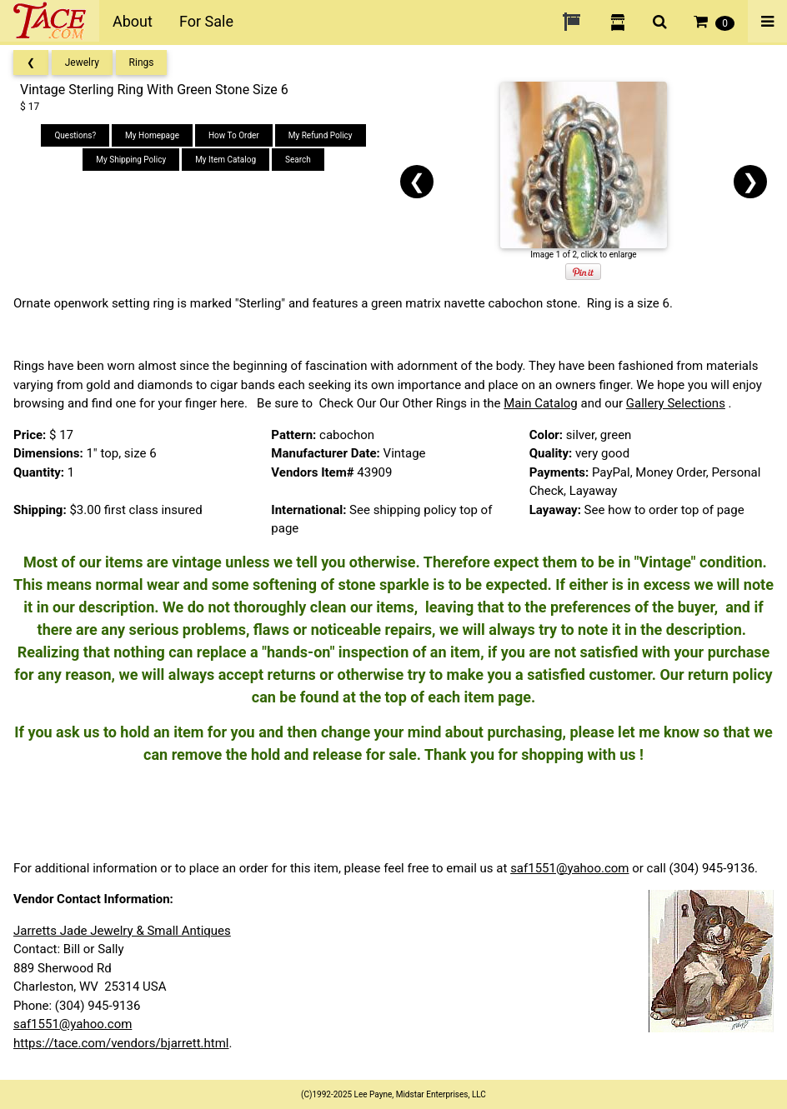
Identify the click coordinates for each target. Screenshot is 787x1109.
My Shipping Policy (131, 159)
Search (298, 159)
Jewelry (82, 62)
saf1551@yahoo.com (569, 868)
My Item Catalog (225, 159)
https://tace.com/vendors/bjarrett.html (121, 1043)
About (133, 21)
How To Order (233, 135)
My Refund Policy (320, 135)
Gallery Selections (675, 403)
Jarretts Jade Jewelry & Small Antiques (122, 930)
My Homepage (152, 135)
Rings (141, 62)
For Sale (206, 21)
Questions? (75, 135)
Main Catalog (541, 403)
